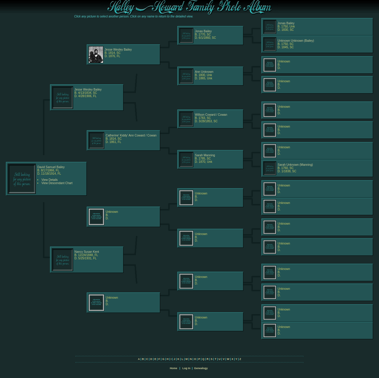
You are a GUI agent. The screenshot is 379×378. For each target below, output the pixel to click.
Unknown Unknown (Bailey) (296, 40)
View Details (49, 179)
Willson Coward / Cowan (211, 114)
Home (173, 368)
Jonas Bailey (203, 31)
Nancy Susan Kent (87, 251)
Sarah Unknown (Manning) (295, 164)
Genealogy (201, 368)
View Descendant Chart (57, 183)
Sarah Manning (205, 155)
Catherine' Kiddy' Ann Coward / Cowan (131, 135)
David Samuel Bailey (51, 167)
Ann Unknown (204, 71)
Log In (186, 368)
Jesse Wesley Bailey (118, 49)
